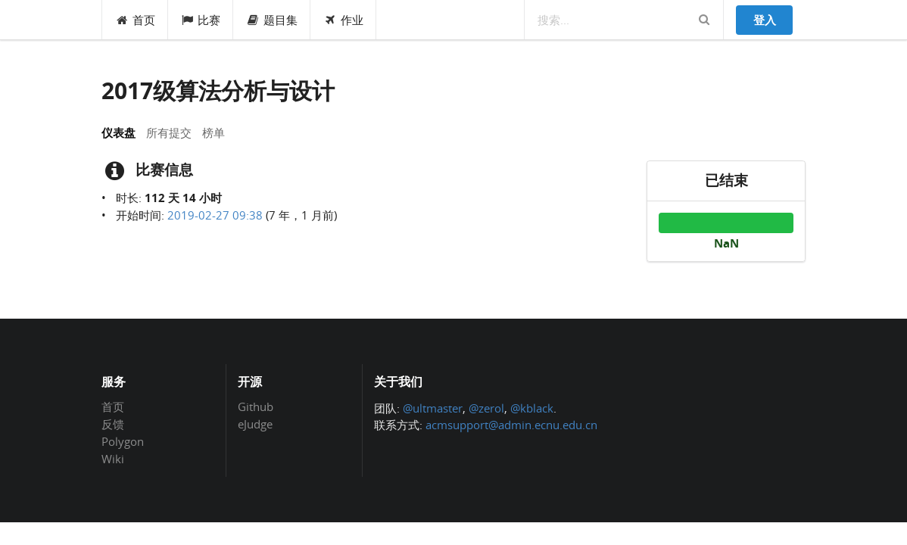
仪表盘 (118, 132)
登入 (764, 19)
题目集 (272, 19)
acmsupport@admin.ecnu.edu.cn (511, 424)
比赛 (201, 19)
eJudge (255, 423)
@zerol (486, 408)
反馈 (112, 423)
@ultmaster (433, 408)
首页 (135, 19)
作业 (343, 19)
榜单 (213, 132)
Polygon (122, 441)
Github (255, 407)
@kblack (531, 408)
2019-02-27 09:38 (215, 215)
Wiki (112, 458)
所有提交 (169, 132)
